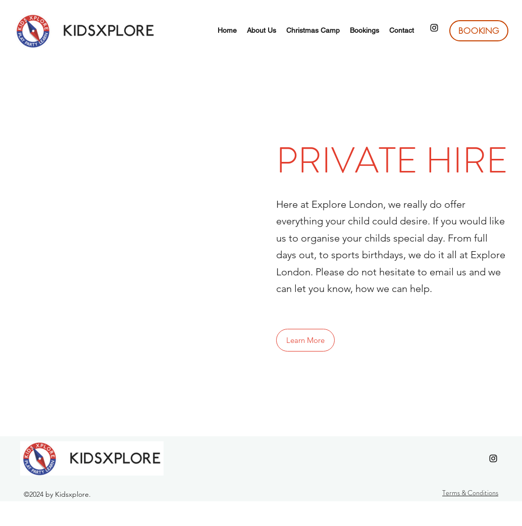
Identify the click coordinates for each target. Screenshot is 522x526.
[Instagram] (434, 28)
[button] (305, 340)
